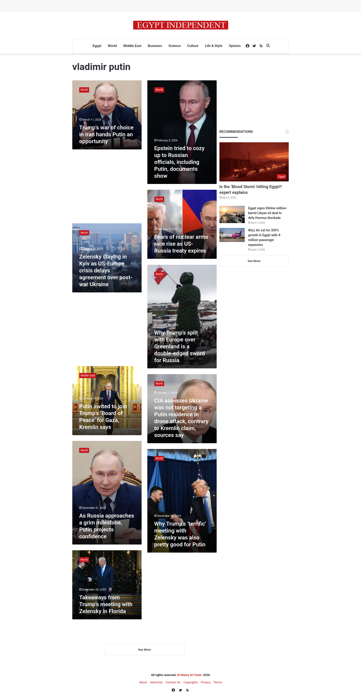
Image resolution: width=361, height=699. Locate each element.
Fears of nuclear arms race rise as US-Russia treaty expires (181, 244)
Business (155, 46)
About (143, 683)
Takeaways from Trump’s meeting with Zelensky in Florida (105, 604)
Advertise (156, 683)
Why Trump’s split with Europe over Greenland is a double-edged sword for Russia (179, 346)
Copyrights (190, 683)
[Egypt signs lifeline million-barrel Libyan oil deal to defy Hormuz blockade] (232, 214)
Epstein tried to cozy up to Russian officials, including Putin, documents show (179, 162)
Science (175, 46)
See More (144, 650)
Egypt (97, 46)
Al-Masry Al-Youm (189, 676)
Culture (192, 46)
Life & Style (213, 46)
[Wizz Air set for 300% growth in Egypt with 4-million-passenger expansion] (232, 235)
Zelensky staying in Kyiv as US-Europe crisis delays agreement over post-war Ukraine (105, 270)
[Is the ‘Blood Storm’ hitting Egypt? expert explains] (254, 161)
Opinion (235, 46)
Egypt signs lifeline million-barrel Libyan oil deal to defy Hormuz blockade (267, 213)
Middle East (132, 46)
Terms (217, 683)
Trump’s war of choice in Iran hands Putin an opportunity (106, 134)
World (112, 46)
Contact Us (173, 683)
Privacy (205, 683)
